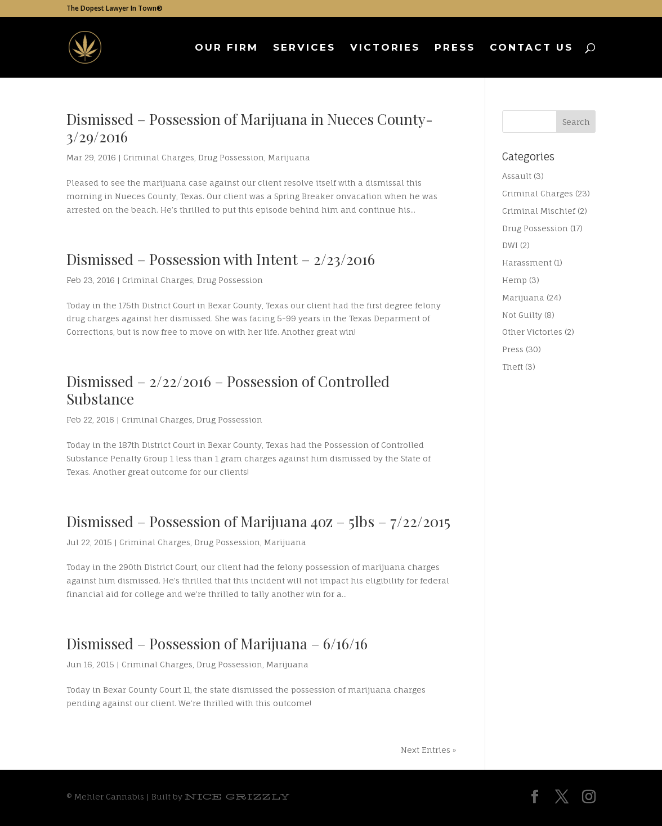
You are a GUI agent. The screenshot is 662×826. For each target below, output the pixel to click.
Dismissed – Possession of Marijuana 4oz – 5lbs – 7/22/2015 (258, 521)
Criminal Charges (158, 157)
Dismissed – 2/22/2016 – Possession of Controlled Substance (228, 389)
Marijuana (289, 157)
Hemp (514, 280)
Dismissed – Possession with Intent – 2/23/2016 (220, 259)
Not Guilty (522, 315)
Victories (385, 48)
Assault (516, 176)
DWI (510, 245)
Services (304, 48)
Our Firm (226, 48)
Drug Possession (231, 157)
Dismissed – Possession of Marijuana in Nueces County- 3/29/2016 (249, 127)
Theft (512, 366)
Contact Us (531, 48)
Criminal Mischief (538, 211)
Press (455, 48)
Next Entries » (428, 750)
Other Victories (532, 331)
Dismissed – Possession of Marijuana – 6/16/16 (217, 643)
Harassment (527, 262)
